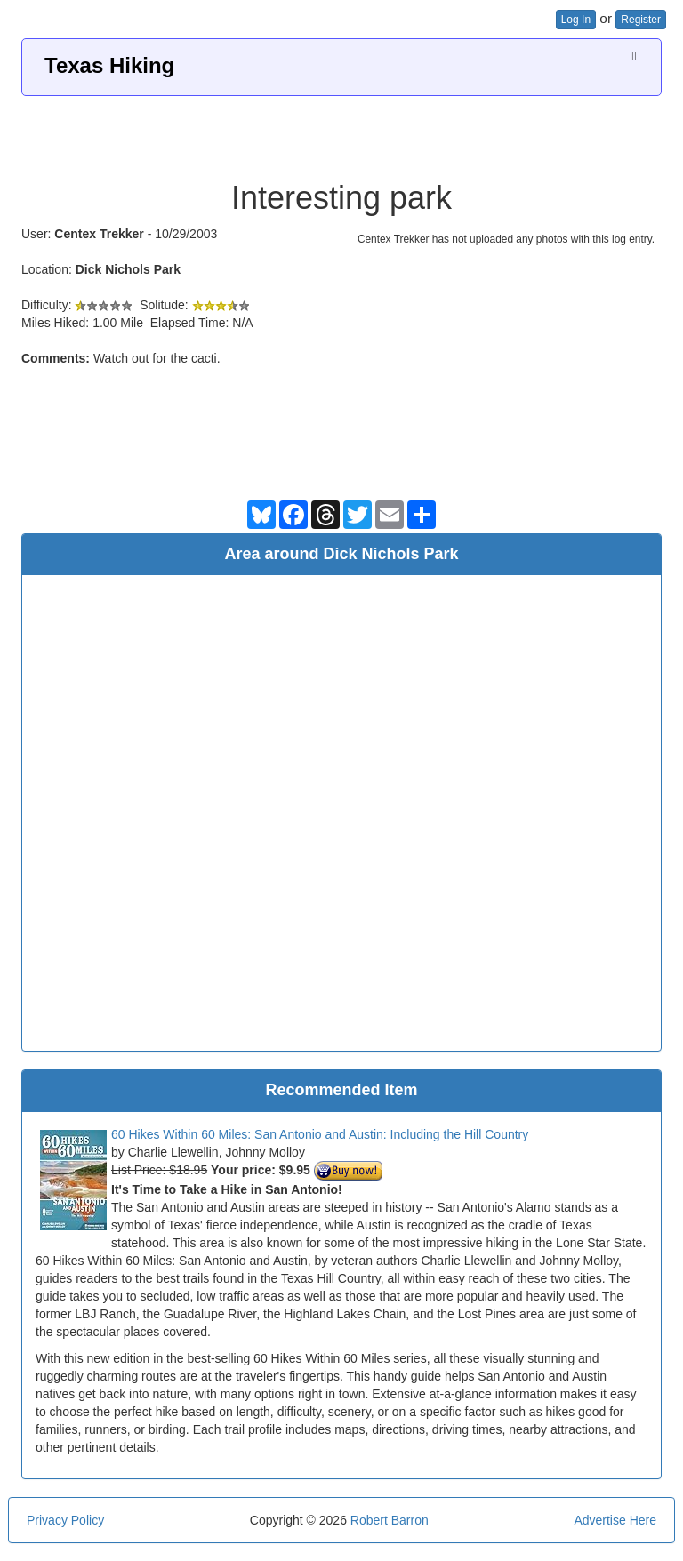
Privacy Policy (65, 1520)
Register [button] (641, 19)
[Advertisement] (341, 131)
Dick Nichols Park (128, 269)
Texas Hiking (109, 65)
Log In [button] (576, 19)
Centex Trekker (98, 234)
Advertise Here (615, 1520)
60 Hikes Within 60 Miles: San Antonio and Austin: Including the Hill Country (319, 1134)
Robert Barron (389, 1520)
